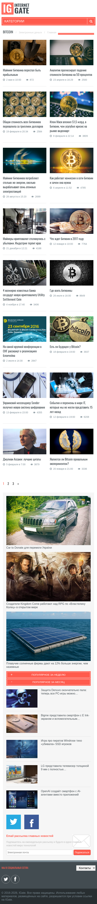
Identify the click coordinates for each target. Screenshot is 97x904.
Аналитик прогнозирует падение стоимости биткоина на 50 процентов (71, 72)
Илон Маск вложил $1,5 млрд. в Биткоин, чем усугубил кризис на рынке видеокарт (68, 126)
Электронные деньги (31, 32)
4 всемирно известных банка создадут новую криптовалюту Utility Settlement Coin (24, 294)
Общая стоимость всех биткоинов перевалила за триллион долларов (23, 124)
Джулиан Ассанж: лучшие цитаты (22, 459)
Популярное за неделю (48, 674)
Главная (51, 32)
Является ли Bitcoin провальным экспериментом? (69, 461)
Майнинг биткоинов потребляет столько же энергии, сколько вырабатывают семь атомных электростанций (21, 185)
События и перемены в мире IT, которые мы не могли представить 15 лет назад (71, 407)
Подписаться (82, 852)
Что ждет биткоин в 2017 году (67, 238)
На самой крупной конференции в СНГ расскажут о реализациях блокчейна (22, 351)
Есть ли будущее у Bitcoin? (65, 346)
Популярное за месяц (48, 682)
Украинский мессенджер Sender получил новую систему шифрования (24, 405)
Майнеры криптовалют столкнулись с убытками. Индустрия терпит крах (24, 240)
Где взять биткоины (61, 290)
